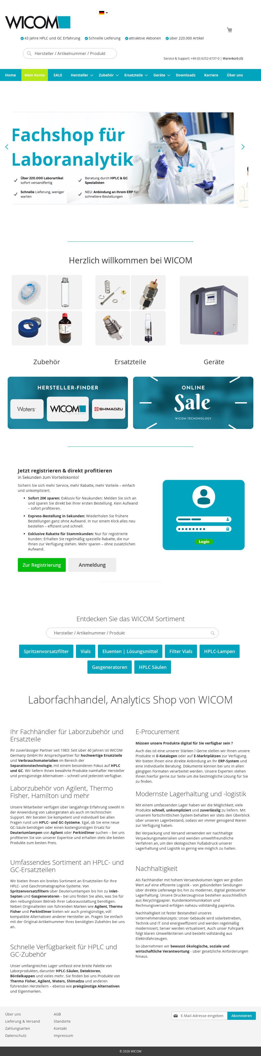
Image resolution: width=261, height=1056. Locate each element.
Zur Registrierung (42, 565)
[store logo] (37, 22)
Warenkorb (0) (233, 58)
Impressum (63, 1035)
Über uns (13, 1014)
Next (241, 147)
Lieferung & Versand (22, 1021)
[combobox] (70, 53)
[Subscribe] (241, 1016)
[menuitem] (10, 75)
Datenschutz (16, 1035)
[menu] (130, 75)
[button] (103, 13)
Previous (7, 147)
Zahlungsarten (17, 1028)
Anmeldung (92, 565)
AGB (57, 1014)
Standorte (62, 1021)
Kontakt (60, 1028)
